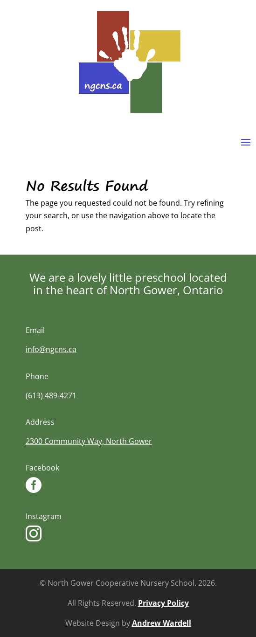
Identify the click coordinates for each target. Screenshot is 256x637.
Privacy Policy (163, 603)
